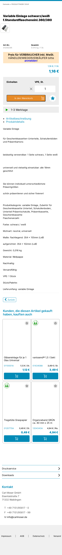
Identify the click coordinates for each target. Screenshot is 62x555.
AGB (22, 536)
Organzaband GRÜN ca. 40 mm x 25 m (44, 421)
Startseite (6, 4)
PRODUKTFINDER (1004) (20, 4)
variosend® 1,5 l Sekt (44, 357)
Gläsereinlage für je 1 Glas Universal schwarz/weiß (15, 360)
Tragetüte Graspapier (15, 420)
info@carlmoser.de (17, 517)
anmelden (30, 60)
